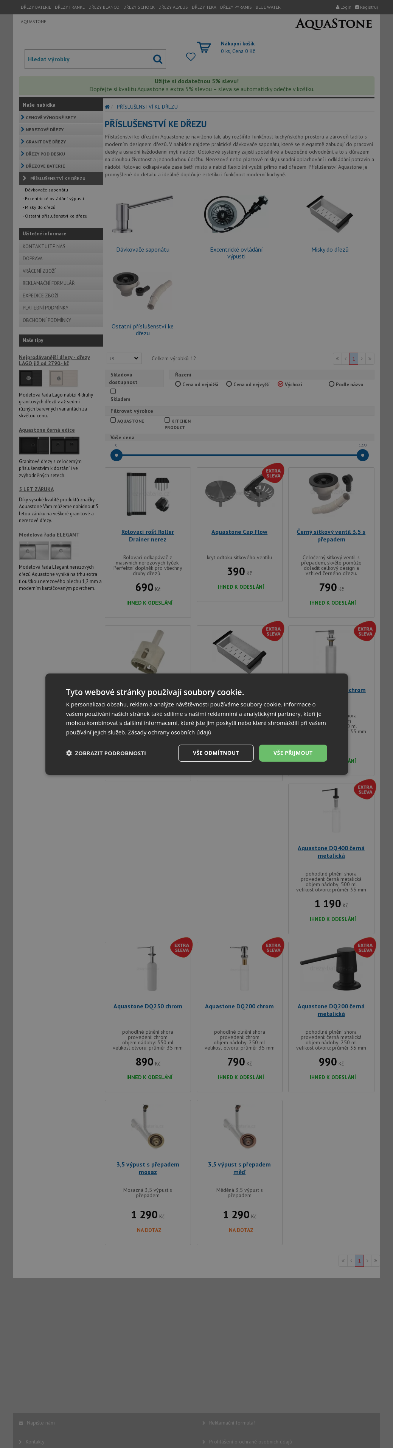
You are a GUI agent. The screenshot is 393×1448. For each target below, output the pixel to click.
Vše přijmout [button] (292, 752)
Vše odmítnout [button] (216, 752)
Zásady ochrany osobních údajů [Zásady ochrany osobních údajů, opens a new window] (169, 732)
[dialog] (196, 724)
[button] (106, 753)
